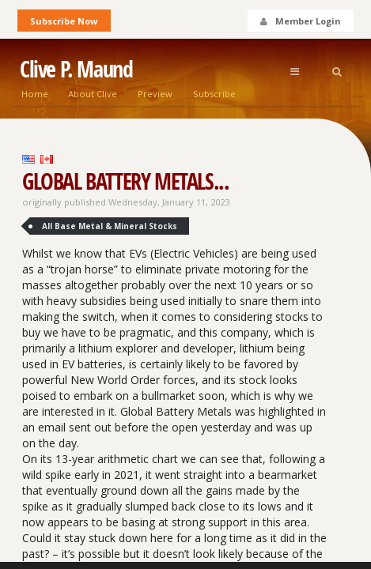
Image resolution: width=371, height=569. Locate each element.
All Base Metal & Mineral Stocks (109, 226)
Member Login (300, 21)
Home (34, 94)
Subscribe (214, 94)
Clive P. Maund (76, 69)
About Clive (92, 94)
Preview (155, 94)
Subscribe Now (63, 21)
